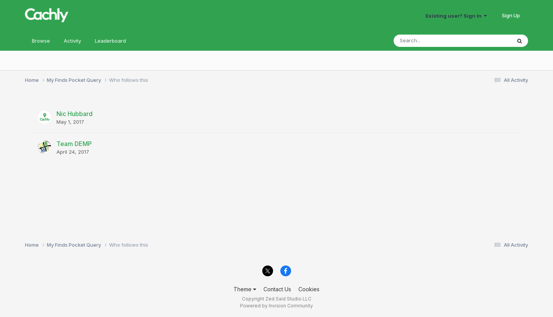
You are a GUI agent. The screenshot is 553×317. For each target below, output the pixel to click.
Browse (41, 41)
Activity (72, 41)
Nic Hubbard (74, 114)
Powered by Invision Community (276, 306)
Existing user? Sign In (456, 16)
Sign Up (511, 15)
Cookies (309, 289)
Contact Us (277, 289)
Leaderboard (110, 41)
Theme (244, 289)
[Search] (431, 41)
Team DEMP (74, 144)
